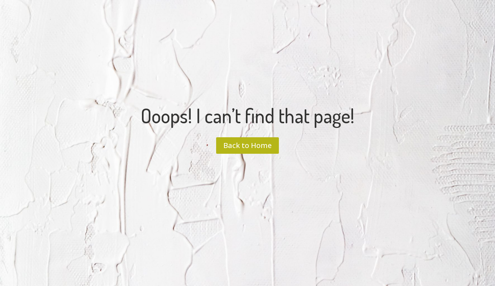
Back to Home (247, 145)
